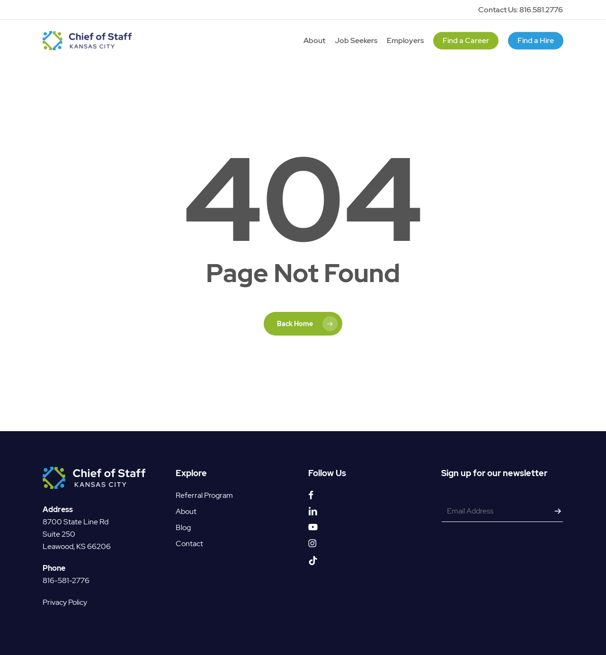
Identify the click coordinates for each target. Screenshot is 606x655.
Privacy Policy (65, 602)
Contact (189, 544)
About (186, 511)
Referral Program (204, 495)
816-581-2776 (66, 580)
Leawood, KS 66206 (77, 546)
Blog (183, 527)
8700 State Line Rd (75, 522)
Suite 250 (59, 534)
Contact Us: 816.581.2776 (520, 10)
